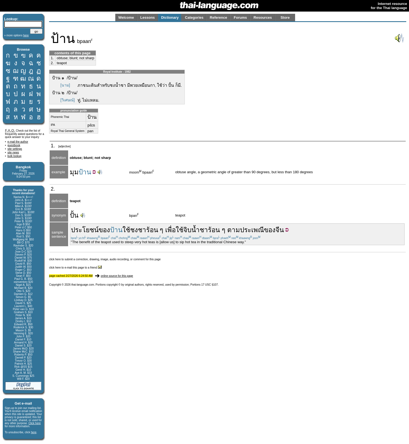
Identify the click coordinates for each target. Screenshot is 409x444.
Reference (218, 17)
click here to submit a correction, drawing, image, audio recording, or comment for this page (105, 259)
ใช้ (126, 230)
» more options (16, 35)
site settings (14, 148)
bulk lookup (14, 156)
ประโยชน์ (84, 230)
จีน (280, 230)
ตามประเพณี (245, 230)
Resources (262, 17)
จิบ (187, 230)
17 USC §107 (209, 284)
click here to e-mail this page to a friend (75, 267)
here (33, 432)
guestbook (13, 145)
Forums (240, 17)
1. (52, 58)
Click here (34, 423)
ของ (104, 230)
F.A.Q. (10, 130)
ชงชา (138, 230)
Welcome (126, 17)
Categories (194, 17)
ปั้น (74, 215)
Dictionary (170, 17)
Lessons (147, 17)
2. (52, 63)
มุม (74, 172)
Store (285, 17)
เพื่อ (170, 230)
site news (13, 152)
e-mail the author (17, 141)
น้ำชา (199, 230)
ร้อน (152, 230)
